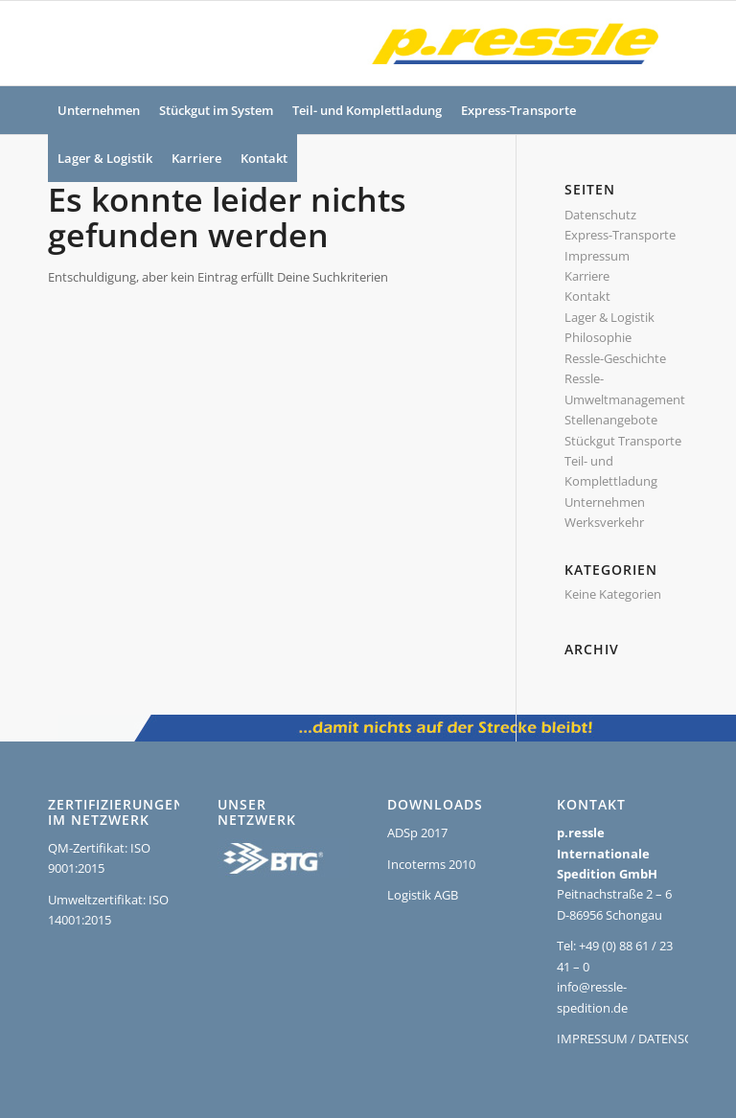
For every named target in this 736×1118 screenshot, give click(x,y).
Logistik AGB (422, 894)
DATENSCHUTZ (681, 1038)
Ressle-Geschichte (615, 358)
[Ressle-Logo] (510, 43)
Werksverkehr (604, 522)
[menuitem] (99, 110)
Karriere (587, 276)
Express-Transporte (620, 234)
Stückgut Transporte (622, 440)
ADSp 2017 (417, 832)
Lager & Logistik (609, 317)
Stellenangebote (610, 419)
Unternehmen (604, 502)
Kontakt (587, 296)
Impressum (597, 255)
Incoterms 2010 (431, 864)
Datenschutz (600, 214)
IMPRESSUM (592, 1038)
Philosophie (598, 337)
